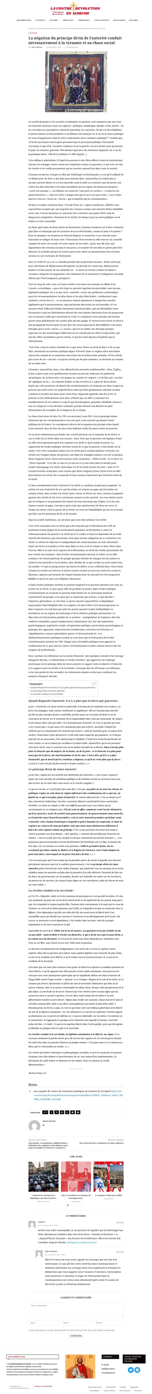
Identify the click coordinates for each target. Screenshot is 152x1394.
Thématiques (83, 20)
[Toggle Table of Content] (93, 684)
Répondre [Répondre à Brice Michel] (120, 1252)
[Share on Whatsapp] (67, 1112)
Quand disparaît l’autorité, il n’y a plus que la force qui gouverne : (63, 687)
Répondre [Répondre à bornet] (120, 1222)
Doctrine (54, 20)
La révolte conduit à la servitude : (47, 694)
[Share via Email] (78, 1112)
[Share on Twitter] (56, 1112)
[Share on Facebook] (51, 1112)
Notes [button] (32, 1084)
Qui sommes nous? (24, 20)
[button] (108, 138)
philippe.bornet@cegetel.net (82, 1242)
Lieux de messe (119, 20)
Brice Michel (37, 47)
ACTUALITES (40, 20)
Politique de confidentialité (43, 1386)
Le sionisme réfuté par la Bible (108, 1195)
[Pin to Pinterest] (62, 1112)
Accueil (31, 28)
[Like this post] (46, 1112)
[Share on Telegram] (72, 1112)
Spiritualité (68, 20)
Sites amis (133, 20)
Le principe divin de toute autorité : (48, 691)
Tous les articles (102, 20)
